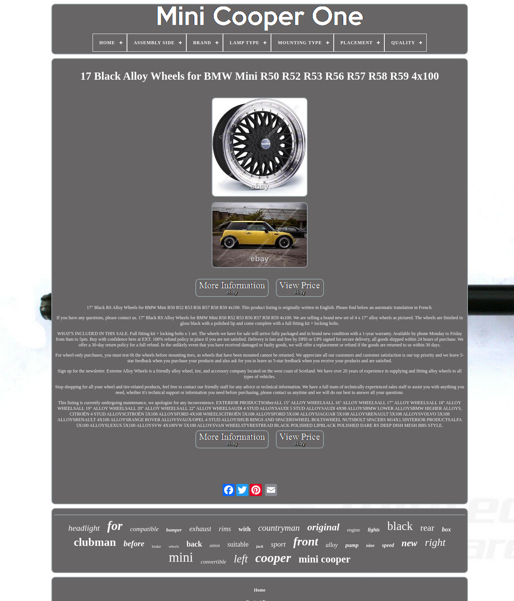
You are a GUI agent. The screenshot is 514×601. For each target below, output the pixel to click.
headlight (84, 528)
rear (427, 528)
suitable (238, 544)
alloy (332, 545)
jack (259, 546)
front (305, 541)
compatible (144, 529)
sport (278, 544)
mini (181, 557)
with (244, 529)
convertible (213, 562)
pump (352, 545)
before (134, 543)
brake (156, 546)
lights (374, 530)
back (194, 544)
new (410, 543)
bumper (174, 530)
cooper (273, 558)
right (435, 542)
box (446, 529)
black (400, 526)
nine (370, 545)
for (114, 526)
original (323, 527)
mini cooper (324, 559)
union (215, 545)
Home (260, 590)
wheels (174, 546)
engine (353, 530)
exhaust (200, 529)
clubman (95, 542)
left (241, 559)
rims (225, 529)
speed (388, 545)
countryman (279, 528)
